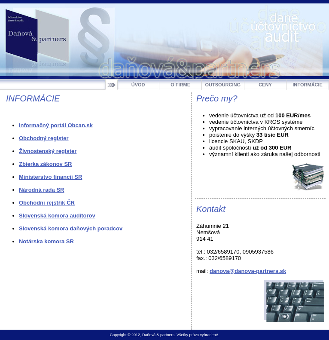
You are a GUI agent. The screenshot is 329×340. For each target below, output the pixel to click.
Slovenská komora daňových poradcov (70, 228)
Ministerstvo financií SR (50, 177)
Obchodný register (44, 138)
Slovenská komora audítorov (57, 215)
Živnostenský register (47, 151)
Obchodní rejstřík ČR (47, 202)
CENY (265, 84)
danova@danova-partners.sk (248, 271)
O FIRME (180, 84)
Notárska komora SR (46, 241)
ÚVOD (138, 84)
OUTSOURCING (223, 84)
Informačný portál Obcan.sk (56, 125)
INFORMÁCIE (307, 84)
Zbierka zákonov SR (45, 164)
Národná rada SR (41, 190)
